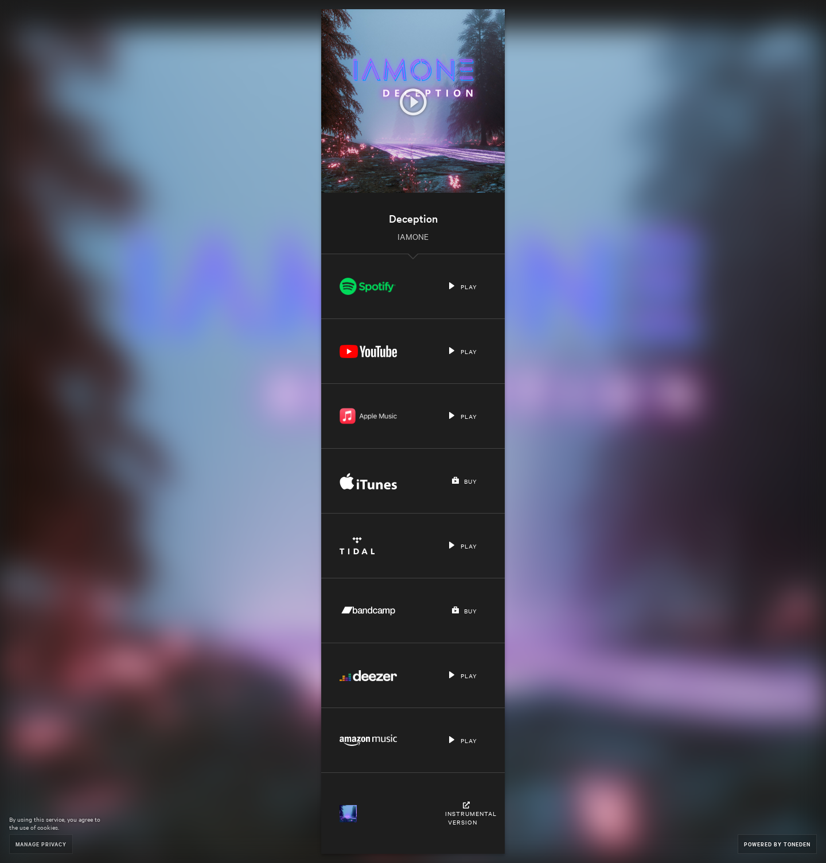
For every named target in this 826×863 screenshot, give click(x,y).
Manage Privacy (41, 843)
